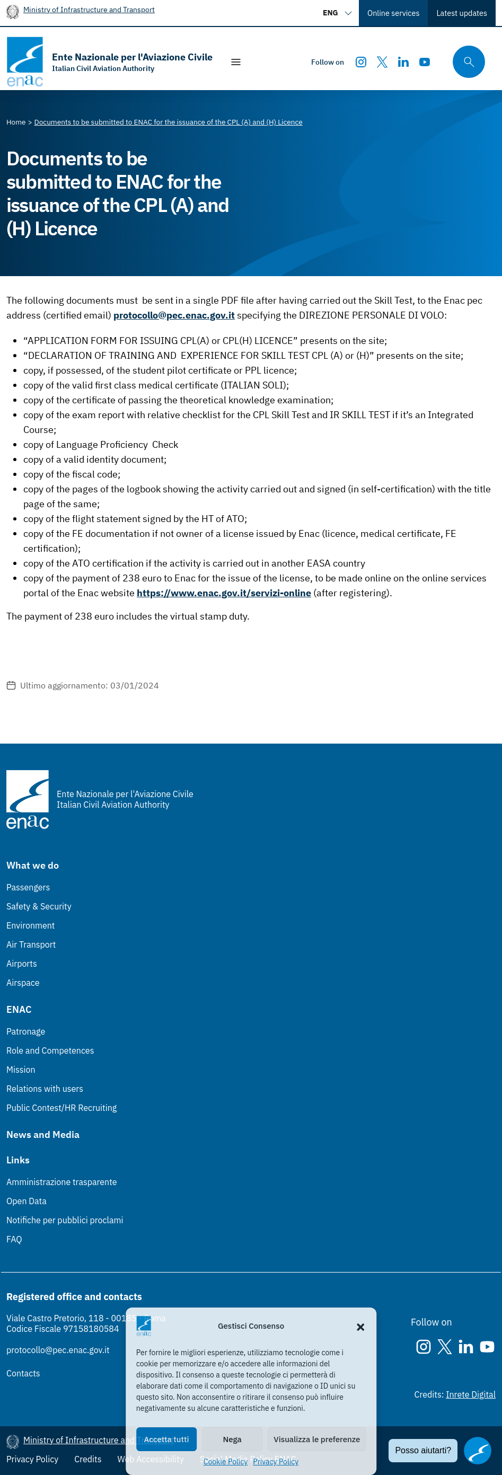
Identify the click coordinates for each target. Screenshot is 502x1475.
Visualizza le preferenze (317, 1439)
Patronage (25, 1031)
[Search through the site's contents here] (465, 62)
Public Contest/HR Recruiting (61, 1107)
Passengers (28, 887)
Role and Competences (50, 1050)
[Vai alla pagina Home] (16, 122)
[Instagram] (361, 62)
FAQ (14, 1239)
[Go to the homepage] (109, 62)
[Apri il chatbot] (477, 1450)
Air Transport (31, 944)
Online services (393, 13)
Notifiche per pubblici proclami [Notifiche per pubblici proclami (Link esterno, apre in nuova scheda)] (64, 1220)
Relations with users (44, 1088)
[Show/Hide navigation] (236, 62)
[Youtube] (424, 62)
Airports (21, 963)
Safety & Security (39, 906)
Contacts (23, 1373)
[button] (360, 1326)
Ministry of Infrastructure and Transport (89, 9)
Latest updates (461, 13)
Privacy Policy (275, 1462)
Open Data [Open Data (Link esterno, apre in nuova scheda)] (26, 1201)
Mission (21, 1069)
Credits (87, 1459)
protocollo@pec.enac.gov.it (58, 1350)
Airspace (22, 982)
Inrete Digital (471, 1394)
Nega (232, 1439)
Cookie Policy (226, 1462)
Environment (30, 925)
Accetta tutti (166, 1439)
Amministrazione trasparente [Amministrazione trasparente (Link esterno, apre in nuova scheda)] (61, 1182)
